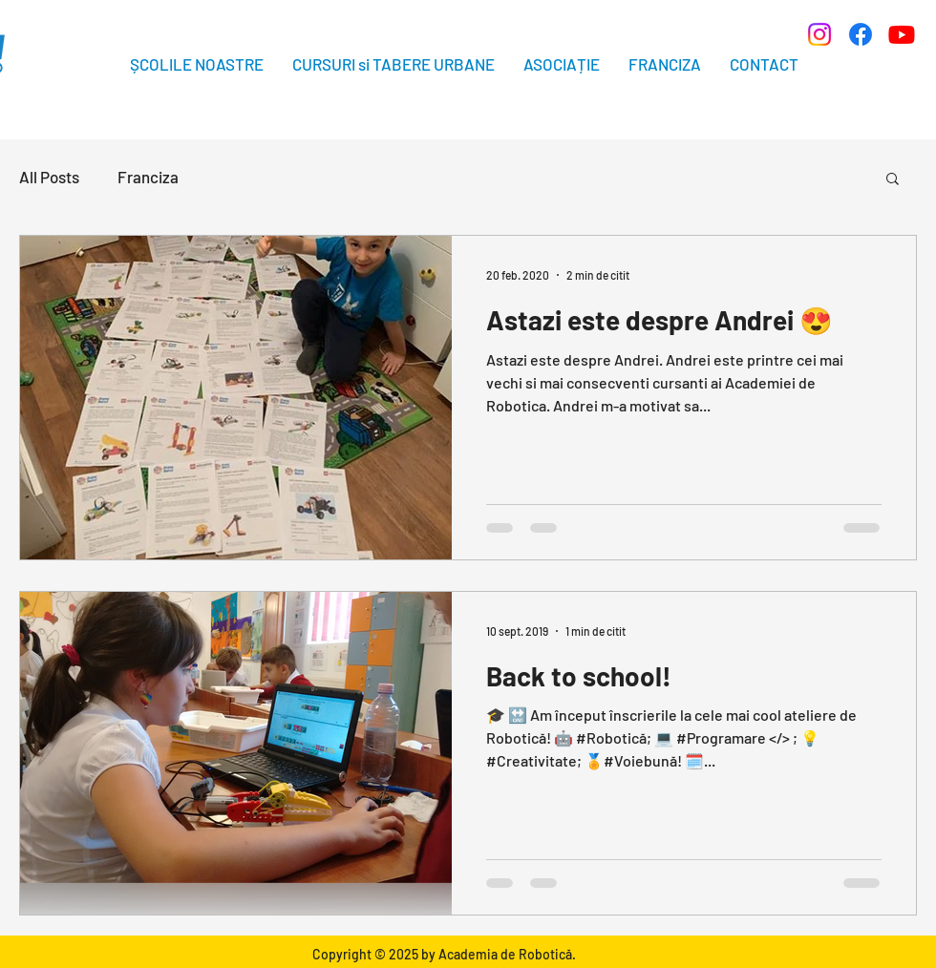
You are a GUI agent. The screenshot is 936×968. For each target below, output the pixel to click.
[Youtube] (901, 34)
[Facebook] (860, 34)
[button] (892, 180)
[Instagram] (819, 34)
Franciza (148, 176)
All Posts (49, 176)
